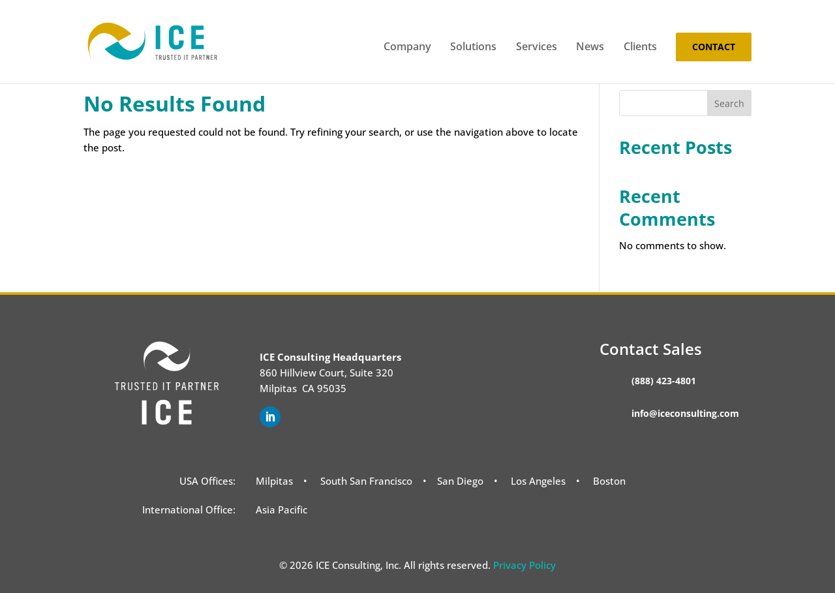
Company (407, 47)
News (590, 47)
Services (536, 47)
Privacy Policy (524, 564)
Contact (713, 46)
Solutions (473, 47)
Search (729, 103)
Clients (640, 47)
